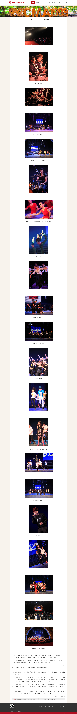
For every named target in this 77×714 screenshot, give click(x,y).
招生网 (48, 2)
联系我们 (63, 713)
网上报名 (65, 2)
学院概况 (38, 2)
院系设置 (43, 2)
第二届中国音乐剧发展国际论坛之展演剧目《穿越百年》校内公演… (26, 699)
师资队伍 (54, 2)
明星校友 (60, 2)
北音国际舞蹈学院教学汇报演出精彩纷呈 (48, 699)
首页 (33, 2)
